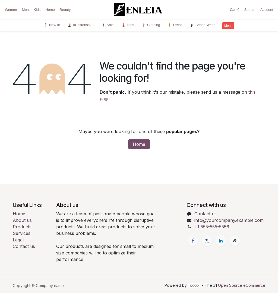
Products (22, 226)
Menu (228, 26)
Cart (234, 10)
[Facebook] (192, 240)
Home (50, 10)
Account (266, 10)
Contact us (24, 246)
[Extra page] (234, 240)
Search (249, 10)
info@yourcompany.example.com (229, 220)
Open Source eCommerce (241, 285)
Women (11, 10)
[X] (206, 240)
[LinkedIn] (220, 240)
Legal (18, 239)
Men (25, 10)
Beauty (65, 10)
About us (22, 220)
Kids (37, 10)
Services (21, 233)
